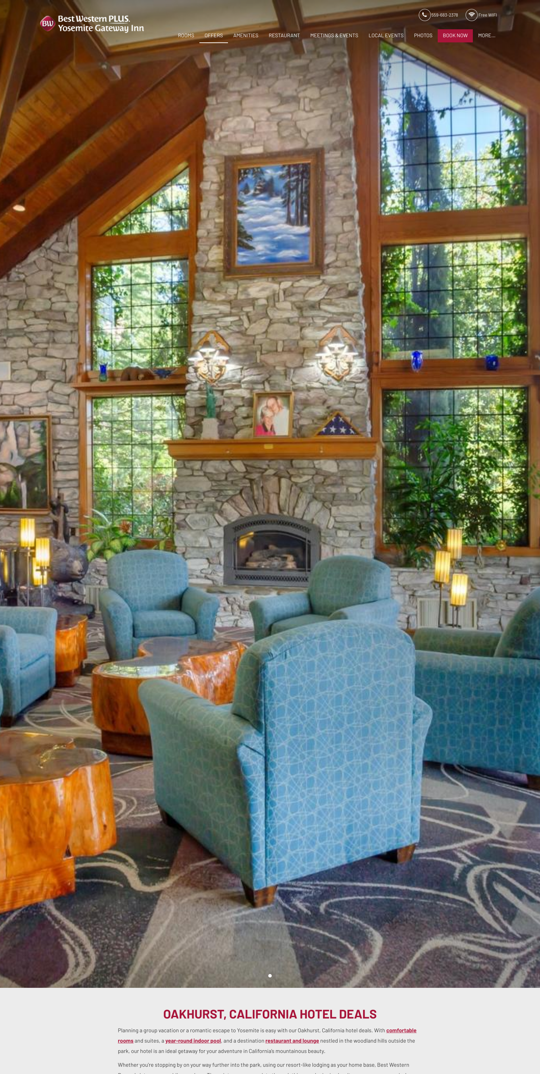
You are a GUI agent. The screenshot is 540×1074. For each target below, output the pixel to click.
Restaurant (284, 35)
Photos (423, 35)
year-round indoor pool (193, 1041)
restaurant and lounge (292, 1041)
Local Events (386, 35)
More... (487, 35)
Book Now (455, 35)
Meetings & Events (334, 35)
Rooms (186, 35)
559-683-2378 (438, 15)
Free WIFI (481, 15)
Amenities (245, 35)
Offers (214, 35)
